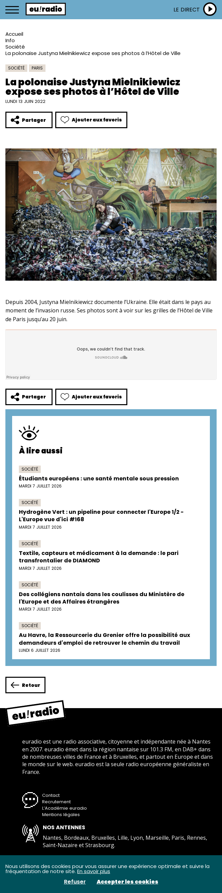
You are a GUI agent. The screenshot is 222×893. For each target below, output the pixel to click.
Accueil (14, 33)
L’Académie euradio (64, 808)
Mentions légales (61, 814)
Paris (37, 68)
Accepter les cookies (127, 882)
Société (15, 46)
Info (10, 40)
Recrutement (56, 802)
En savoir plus (93, 871)
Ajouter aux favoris (91, 120)
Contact (51, 795)
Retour (25, 685)
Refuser (75, 882)
